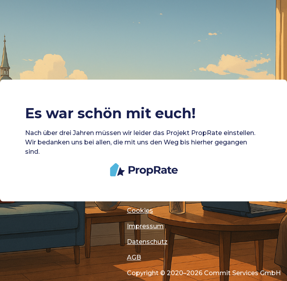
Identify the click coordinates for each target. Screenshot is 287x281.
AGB (134, 257)
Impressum (145, 226)
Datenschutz (147, 241)
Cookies (140, 210)
